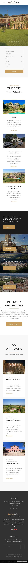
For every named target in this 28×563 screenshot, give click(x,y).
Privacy (14, 556)
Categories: (8, 53)
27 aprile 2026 (9, 378)
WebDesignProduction (14, 558)
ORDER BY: (7, 64)
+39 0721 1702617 (14, 505)
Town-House (17, 378)
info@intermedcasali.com (14, 503)
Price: (6, 59)
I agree (22, 561)
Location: (7, 49)
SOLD (14, 117)
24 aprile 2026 (9, 459)
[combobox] (14, 56)
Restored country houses (11, 419)
